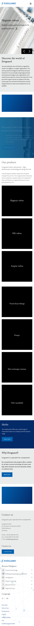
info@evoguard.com (12, 539)
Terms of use (5, 608)
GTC (3, 620)
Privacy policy (5, 611)
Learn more (7, 439)
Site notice (5, 605)
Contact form (8, 552)
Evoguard (9, 3)
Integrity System (6, 617)
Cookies (4, 614)
